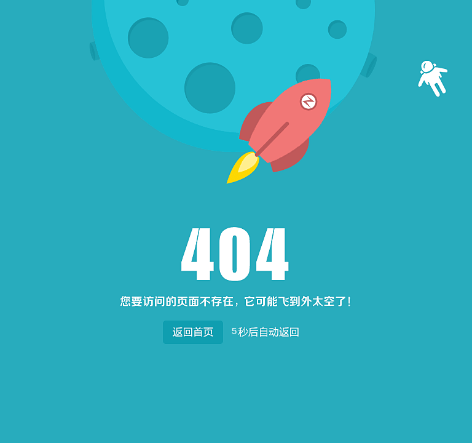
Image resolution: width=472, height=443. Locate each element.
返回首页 (192, 329)
